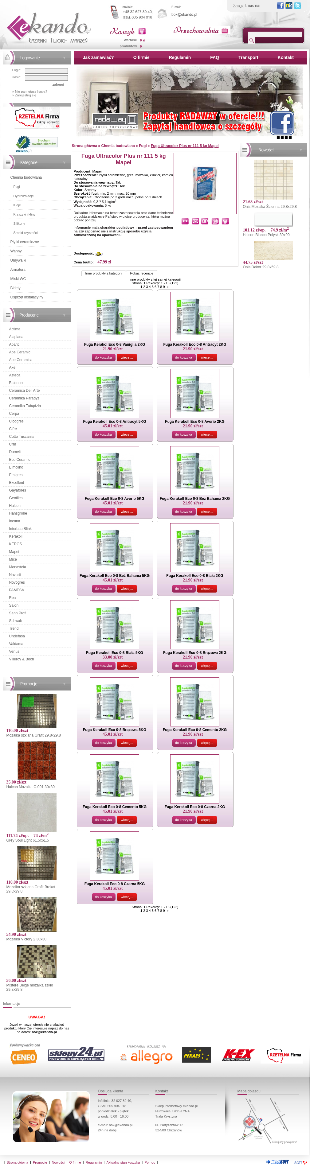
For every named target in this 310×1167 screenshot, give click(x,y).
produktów (128, 46)
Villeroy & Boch (21, 659)
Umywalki (18, 260)
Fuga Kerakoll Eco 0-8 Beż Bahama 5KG (115, 576)
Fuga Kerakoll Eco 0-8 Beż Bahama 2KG (195, 498)
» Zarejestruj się (24, 95)
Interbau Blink (20, 529)
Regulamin (180, 57)
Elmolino (16, 467)
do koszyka (103, 357)
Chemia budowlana (26, 177)
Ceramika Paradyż (24, 398)
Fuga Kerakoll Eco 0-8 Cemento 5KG (115, 807)
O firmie (141, 57)
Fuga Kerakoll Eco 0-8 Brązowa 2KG (194, 653)
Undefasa (17, 636)
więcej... (127, 357)
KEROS (15, 544)
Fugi (17, 187)
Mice (13, 559)
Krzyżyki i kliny (25, 214)
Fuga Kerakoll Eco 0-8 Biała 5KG (114, 653)
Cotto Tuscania (21, 436)
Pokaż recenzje (141, 273)
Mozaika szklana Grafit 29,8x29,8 (33, 735)
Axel (12, 367)
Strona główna (17, 1162)
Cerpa (14, 413)
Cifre (13, 429)
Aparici (15, 344)
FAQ (214, 57)
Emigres (16, 475)
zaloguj (58, 84)
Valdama (16, 644)
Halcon (15, 506)
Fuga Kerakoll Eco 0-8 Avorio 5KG (114, 498)
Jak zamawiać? (98, 57)
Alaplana (16, 337)
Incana (14, 521)
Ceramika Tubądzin (25, 406)
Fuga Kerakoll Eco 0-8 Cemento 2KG (195, 730)
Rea (12, 598)
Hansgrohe (18, 513)
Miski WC (18, 279)
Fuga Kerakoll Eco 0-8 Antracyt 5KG (114, 421)
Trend (14, 628)
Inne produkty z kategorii (103, 273)
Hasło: (16, 77)
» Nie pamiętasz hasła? (29, 91)
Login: (17, 70)
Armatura (18, 269)
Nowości (58, 1162)
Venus (14, 651)
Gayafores (17, 490)
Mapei (14, 552)
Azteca (15, 375)
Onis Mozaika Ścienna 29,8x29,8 (270, 206)
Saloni (14, 605)
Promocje (40, 1162)
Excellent (16, 482)
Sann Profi (17, 613)
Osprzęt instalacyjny (26, 297)
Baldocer (16, 383)
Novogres (17, 582)
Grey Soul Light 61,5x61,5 (27, 840)
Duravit (15, 452)
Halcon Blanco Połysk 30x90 (266, 235)
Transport (248, 57)
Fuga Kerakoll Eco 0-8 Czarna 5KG (114, 884)
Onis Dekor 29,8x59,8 (261, 267)
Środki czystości (26, 233)
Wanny (16, 251)
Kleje (17, 205)
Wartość (130, 40)
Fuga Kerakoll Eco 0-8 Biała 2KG (194, 576)
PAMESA (16, 590)
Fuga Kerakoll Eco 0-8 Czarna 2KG (195, 807)
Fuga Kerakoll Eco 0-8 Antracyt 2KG (194, 344)
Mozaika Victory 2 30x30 (26, 939)
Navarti (15, 575)
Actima (15, 329)
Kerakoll (15, 536)
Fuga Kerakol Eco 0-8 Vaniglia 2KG (114, 344)
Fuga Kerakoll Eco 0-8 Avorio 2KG (195, 421)
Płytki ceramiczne (24, 242)
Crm (12, 444)
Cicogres (16, 421)
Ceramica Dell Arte (24, 390)
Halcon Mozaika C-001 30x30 (30, 787)
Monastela (17, 567)
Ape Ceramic (19, 352)
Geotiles (16, 498)
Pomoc (149, 1162)
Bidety (15, 288)
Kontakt (286, 57)
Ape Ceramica (21, 360)
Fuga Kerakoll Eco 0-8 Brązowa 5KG (114, 730)
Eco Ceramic (19, 459)
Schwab (15, 621)
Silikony (19, 223)
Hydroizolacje (24, 196)
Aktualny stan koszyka (123, 1162)
